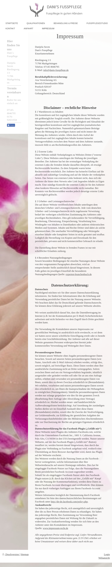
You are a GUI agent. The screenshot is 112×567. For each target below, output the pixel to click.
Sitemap (25, 554)
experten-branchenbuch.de (79, 274)
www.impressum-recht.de (55, 528)
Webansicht (104, 558)
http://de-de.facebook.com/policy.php (69, 501)
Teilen (11, 125)
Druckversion (10, 554)
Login (107, 554)
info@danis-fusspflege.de (56, 70)
